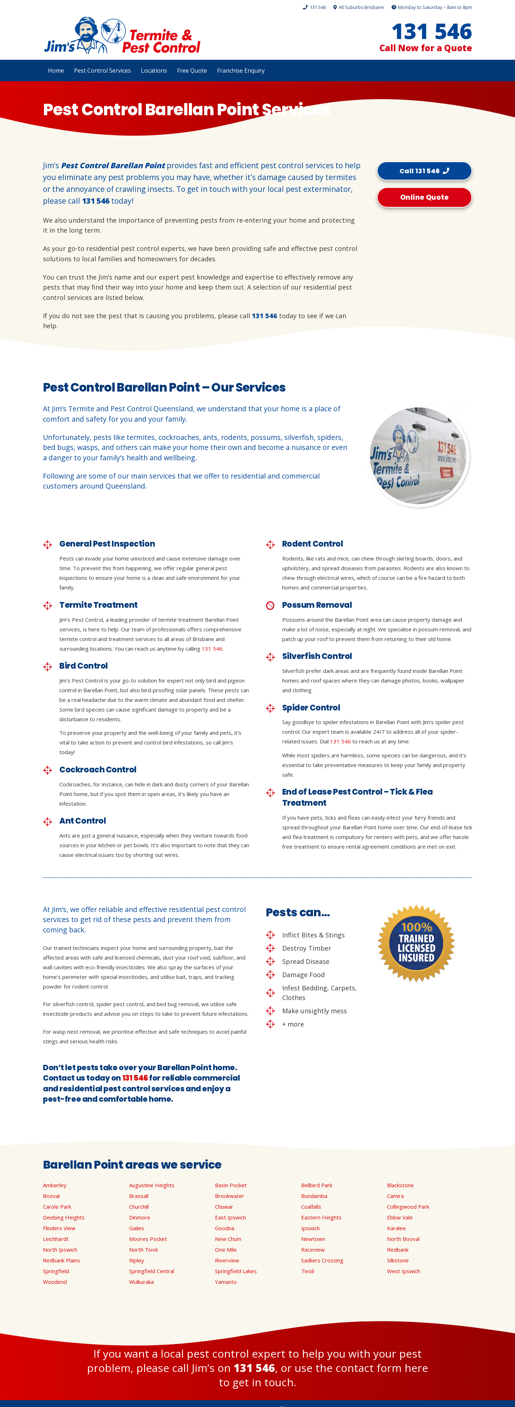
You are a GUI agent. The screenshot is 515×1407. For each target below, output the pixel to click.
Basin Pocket (231, 1185)
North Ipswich (60, 1249)
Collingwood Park (408, 1206)
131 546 (95, 201)
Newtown (313, 1238)
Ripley (136, 1260)
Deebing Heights (64, 1217)
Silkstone (398, 1260)
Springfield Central (151, 1271)
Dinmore (139, 1217)
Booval (51, 1195)
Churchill (139, 1206)
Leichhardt (56, 1238)
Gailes (136, 1228)
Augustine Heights (152, 1185)
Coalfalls (311, 1206)
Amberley (55, 1185)
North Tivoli (143, 1249)
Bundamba (314, 1195)
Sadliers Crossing (322, 1260)
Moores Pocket (148, 1238)
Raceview (313, 1249)
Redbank (397, 1249)
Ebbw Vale (400, 1217)
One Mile (226, 1249)
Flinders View (59, 1228)
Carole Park (57, 1206)
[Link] (122, 35)
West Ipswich (403, 1271)
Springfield (56, 1271)
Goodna (224, 1228)
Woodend (55, 1281)
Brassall (138, 1195)
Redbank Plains (61, 1260)
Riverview (227, 1260)
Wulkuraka (141, 1281)
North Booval (403, 1238)
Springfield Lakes (236, 1271)
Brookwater (229, 1195)
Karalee (396, 1228)
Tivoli (307, 1271)
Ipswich (310, 1228)
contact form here (381, 1367)
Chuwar (224, 1206)
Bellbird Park (316, 1185)
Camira (395, 1195)
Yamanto (226, 1281)
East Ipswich (230, 1217)
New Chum (228, 1238)
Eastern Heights (321, 1217)
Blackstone (400, 1185)
